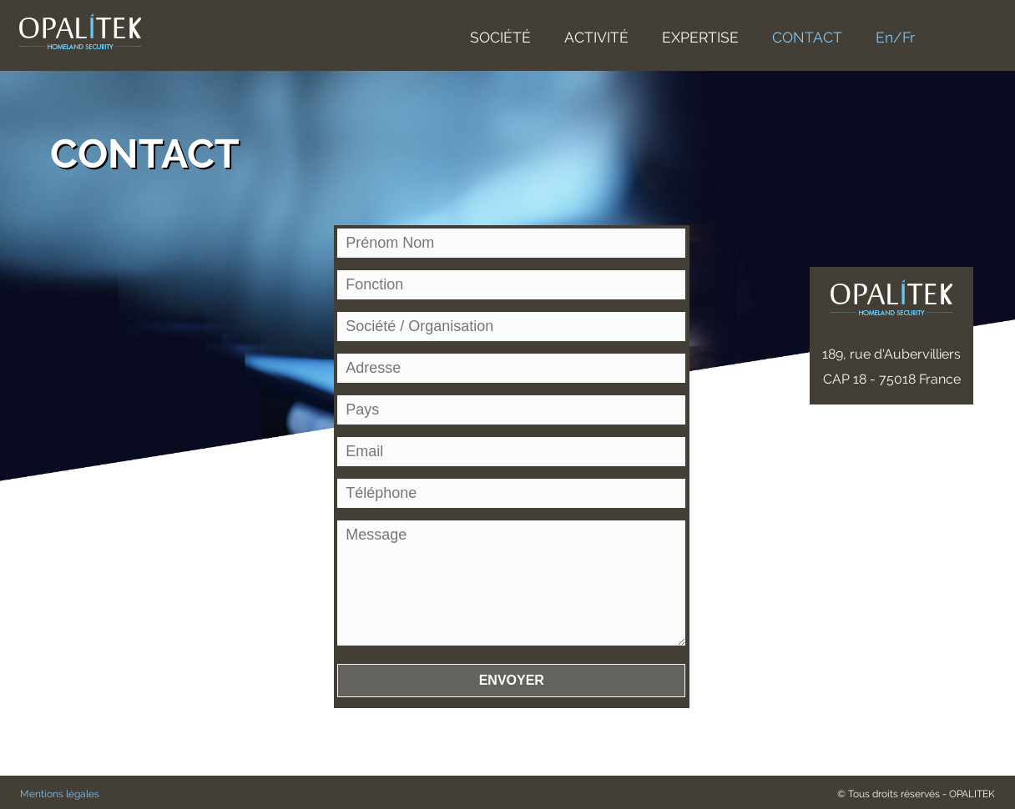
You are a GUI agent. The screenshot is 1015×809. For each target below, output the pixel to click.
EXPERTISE (700, 37)
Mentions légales (59, 794)
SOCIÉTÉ (500, 37)
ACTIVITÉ (596, 37)
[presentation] (464, 763)
